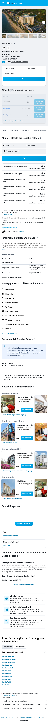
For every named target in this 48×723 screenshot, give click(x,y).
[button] (3, 3)
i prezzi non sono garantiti (9, 695)
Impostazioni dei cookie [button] (9, 227)
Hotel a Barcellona (8, 656)
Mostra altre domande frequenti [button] (24, 584)
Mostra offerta (27, 410)
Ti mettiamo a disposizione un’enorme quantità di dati (25, 704)
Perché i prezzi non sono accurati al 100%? (25, 708)
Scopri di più (8, 214)
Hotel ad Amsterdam (8, 662)
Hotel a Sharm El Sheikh (9, 659)
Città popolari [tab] (7, 646)
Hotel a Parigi (6, 682)
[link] (15, 415)
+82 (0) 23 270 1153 (9, 59)
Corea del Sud (10, 717)
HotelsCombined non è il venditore (25, 701)
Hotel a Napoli (6, 673)
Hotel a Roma (6, 671)
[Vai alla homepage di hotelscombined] (14, 3)
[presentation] (14, 43)
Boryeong (40, 717)
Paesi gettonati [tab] (20, 646)
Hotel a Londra (6, 679)
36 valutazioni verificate (19, 62)
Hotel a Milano (6, 685)
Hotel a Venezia (7, 665)
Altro (3, 250)
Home (2, 717)
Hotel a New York (7, 668)
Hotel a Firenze (7, 676)
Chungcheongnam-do (26, 717)
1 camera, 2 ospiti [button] (10, 74)
